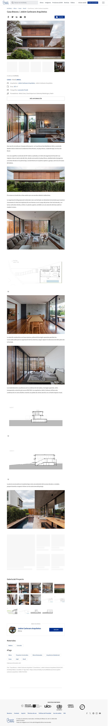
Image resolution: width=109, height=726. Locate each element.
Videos (73, 3)
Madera (10, 645)
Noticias (66, 3)
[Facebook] (8, 17)
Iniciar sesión (82, 3)
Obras (41, 3)
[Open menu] (103, 2)
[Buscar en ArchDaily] (25, 3)
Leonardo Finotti (23, 90)
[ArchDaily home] (6, 2)
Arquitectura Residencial (53, 655)
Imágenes (48, 3)
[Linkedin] (16, 17)
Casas (9, 80)
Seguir (56, 630)
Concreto (19, 645)
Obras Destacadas (37, 655)
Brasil (19, 80)
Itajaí (17, 659)
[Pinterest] (25, 17)
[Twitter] (12, 17)
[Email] (20, 17)
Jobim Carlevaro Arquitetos (26, 83)
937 (15, 87)
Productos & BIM (57, 3)
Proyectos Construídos (22, 655)
